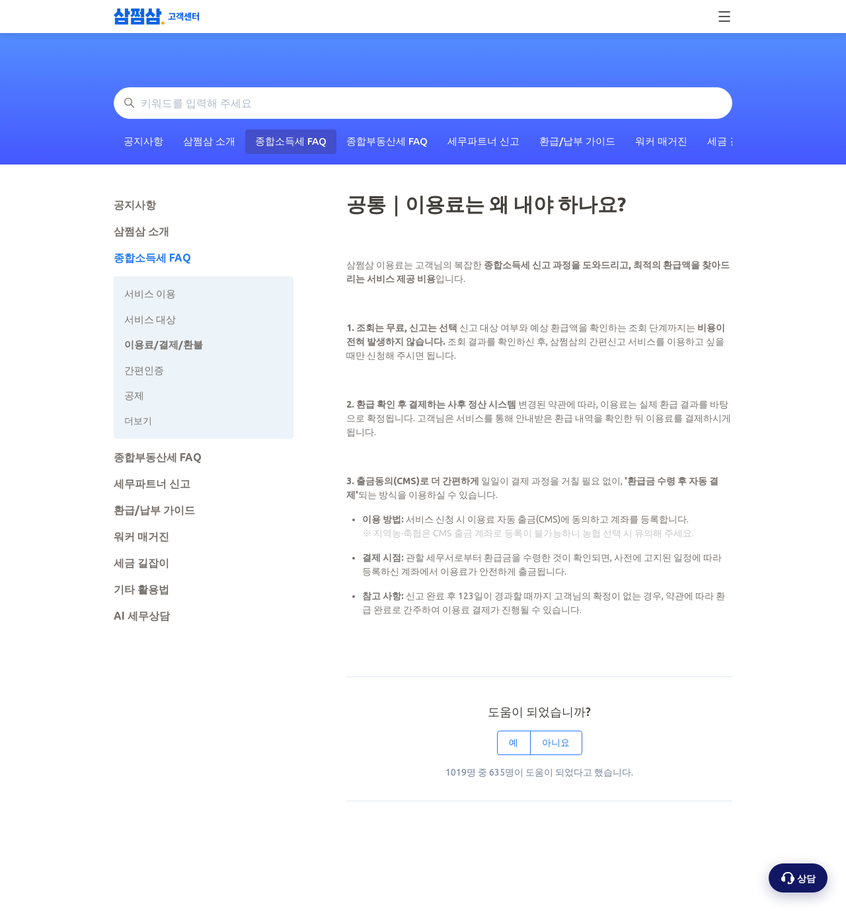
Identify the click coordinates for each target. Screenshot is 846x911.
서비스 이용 (150, 293)
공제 (134, 395)
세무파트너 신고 (483, 141)
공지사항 (143, 141)
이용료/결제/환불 (163, 344)
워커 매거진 (661, 141)
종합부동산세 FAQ (387, 141)
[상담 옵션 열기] (798, 878)
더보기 (138, 421)
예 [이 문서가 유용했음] (513, 742)
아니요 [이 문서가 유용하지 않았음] (556, 742)
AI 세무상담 (142, 616)
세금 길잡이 (141, 563)
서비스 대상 (150, 319)
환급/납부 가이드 (577, 141)
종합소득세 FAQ (291, 141)
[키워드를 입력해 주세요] (423, 103)
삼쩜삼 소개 (209, 141)
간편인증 (144, 370)
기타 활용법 (141, 589)
